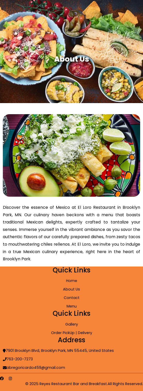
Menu (72, 306)
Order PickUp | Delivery (71, 332)
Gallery (71, 324)
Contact (72, 297)
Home (71, 280)
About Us (71, 289)
